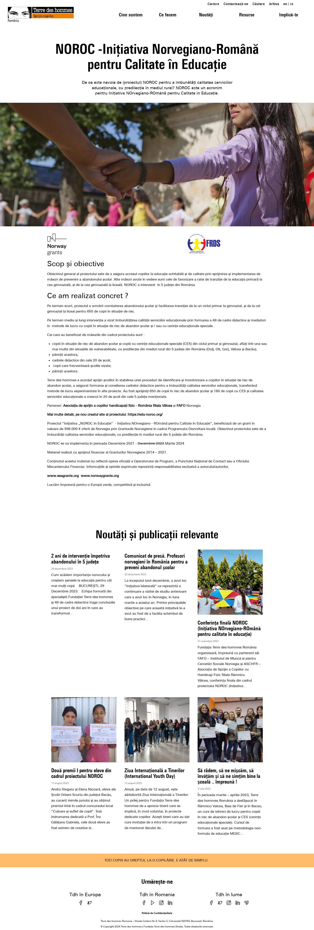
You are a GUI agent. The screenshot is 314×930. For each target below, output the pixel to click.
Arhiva (274, 4)
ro (291, 4)
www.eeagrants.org (63, 476)
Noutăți (206, 14)
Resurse (246, 14)
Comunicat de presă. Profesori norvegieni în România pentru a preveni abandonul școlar (156, 561)
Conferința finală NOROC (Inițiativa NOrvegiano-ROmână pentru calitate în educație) (229, 628)
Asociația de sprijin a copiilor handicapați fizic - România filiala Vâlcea (117, 406)
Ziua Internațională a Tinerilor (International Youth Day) (154, 773)
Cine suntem (131, 14)
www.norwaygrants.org (100, 476)
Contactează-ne (236, 4)
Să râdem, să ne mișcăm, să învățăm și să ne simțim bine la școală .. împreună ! (229, 776)
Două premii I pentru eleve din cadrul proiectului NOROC (81, 773)
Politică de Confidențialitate (157, 913)
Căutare (258, 4)
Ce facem (167, 14)
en (285, 4)
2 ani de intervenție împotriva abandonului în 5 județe (80, 559)
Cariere (213, 4)
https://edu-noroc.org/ (145, 414)
